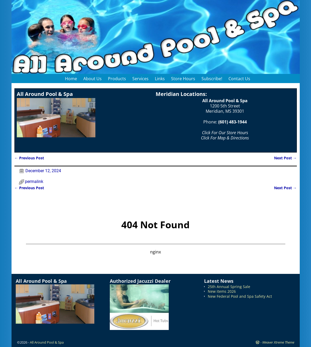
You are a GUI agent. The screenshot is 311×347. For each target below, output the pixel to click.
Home (71, 79)
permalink (34, 181)
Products (117, 79)
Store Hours (183, 79)
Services (140, 79)
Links (160, 79)
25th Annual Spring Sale (229, 286)
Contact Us (239, 79)
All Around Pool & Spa (47, 342)
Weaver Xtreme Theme (278, 342)
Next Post (285, 157)
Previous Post (29, 157)
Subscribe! (211, 79)
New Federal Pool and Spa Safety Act (240, 296)
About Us (92, 79)
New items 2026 (222, 291)
